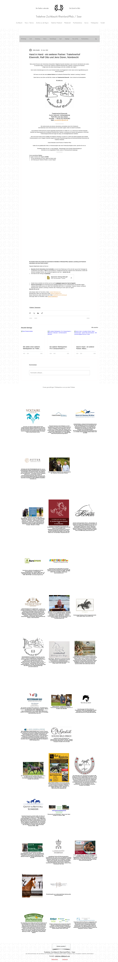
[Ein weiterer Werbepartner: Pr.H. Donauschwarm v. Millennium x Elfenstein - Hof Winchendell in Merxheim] (59, 337)
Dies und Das (75, 39)
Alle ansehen (94, 327)
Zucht (31, 39)
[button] (67, 22)
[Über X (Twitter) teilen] (34, 313)
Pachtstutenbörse (84, 39)
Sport (60, 39)
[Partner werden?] (61, 946)
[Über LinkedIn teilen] (38, 313)
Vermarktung (37, 39)
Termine (44, 39)
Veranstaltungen (53, 39)
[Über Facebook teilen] (30, 313)
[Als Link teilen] (42, 313)
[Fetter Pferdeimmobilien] (33, 337)
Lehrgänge (67, 39)
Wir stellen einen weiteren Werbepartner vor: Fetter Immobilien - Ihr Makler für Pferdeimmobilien (31, 347)
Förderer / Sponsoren (35, 307)
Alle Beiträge (23, 39)
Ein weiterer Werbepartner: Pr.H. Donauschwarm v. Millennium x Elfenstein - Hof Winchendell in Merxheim (59, 347)
